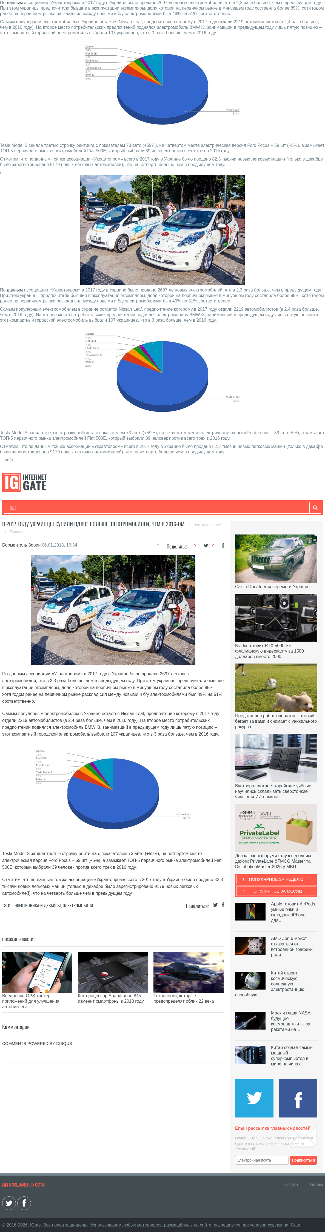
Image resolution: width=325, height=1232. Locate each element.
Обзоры (150, 508)
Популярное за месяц (276, 891)
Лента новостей (207, 525)
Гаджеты (175, 508)
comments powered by (37, 1029)
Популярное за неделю (276, 879)
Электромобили (78, 905)
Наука (99, 508)
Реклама (316, 1184)
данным (15, 2)
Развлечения (49, 508)
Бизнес (77, 508)
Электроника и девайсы (38, 905)
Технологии (20, 508)
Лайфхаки (124, 508)
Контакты (291, 1184)
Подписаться (303, 1160)
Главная (17, 532)
